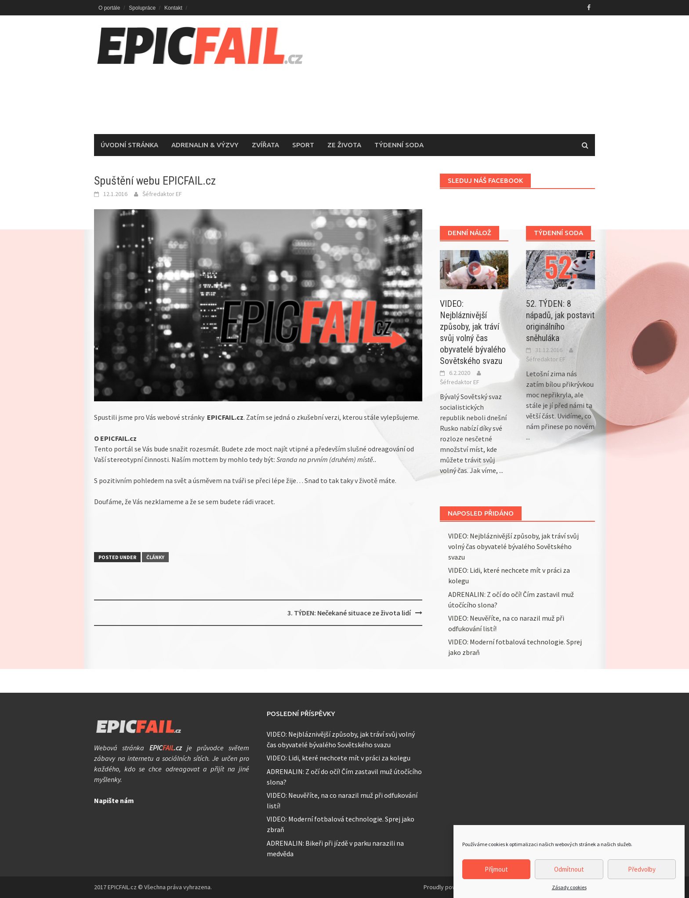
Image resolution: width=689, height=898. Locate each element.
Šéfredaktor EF (162, 194)
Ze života (344, 145)
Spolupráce (142, 8)
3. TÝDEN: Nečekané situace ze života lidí (349, 612)
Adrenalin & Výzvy (205, 145)
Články (155, 557)
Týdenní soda (399, 145)
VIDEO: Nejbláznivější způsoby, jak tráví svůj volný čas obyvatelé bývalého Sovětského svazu (513, 546)
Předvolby (642, 875)
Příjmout (496, 875)
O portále (109, 8)
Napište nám (114, 800)
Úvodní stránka (129, 145)
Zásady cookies (569, 893)
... (501, 470)
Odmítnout (569, 875)
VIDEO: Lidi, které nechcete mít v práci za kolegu (338, 757)
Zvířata (265, 145)
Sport (303, 145)
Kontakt (173, 8)
